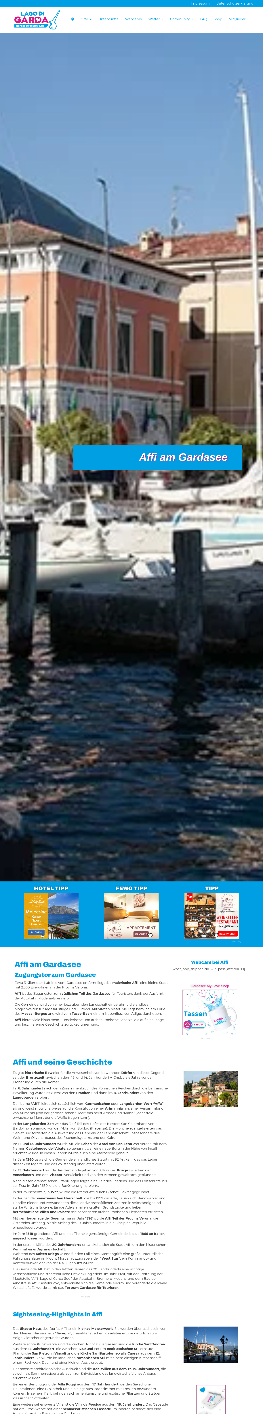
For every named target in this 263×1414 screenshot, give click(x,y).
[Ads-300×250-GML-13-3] (209, 1012)
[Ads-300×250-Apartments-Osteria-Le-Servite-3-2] (131, 916)
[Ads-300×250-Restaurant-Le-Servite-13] (211, 916)
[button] (90, 19)
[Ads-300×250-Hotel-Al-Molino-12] (51, 916)
